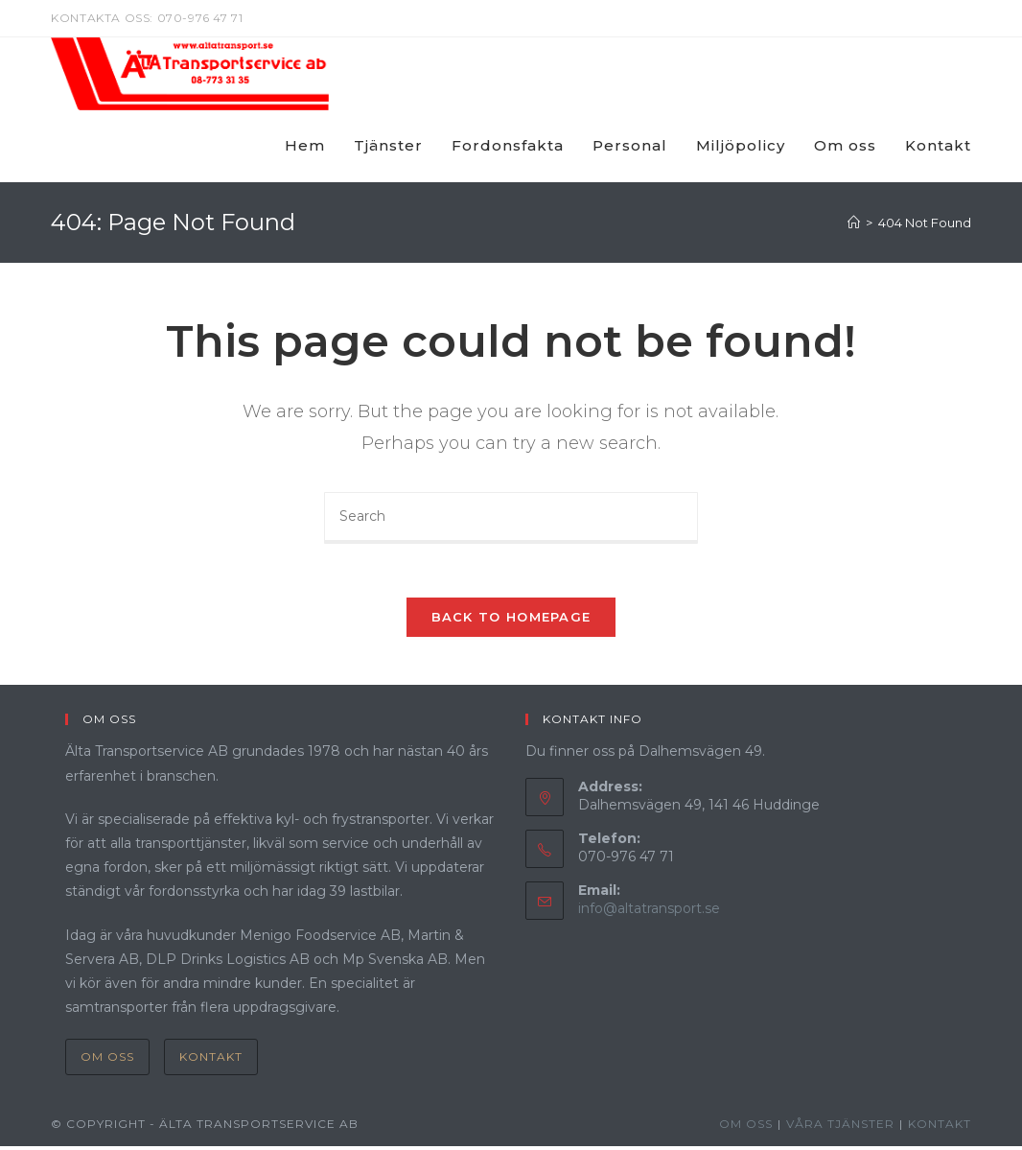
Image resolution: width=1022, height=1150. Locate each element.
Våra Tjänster (840, 1127)
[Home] (854, 222)
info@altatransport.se (649, 912)
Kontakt (211, 1060)
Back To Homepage (511, 620)
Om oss (107, 1060)
